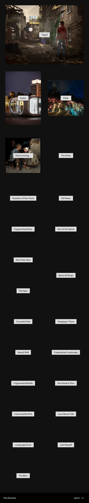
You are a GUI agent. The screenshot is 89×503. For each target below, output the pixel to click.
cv (82, 497)
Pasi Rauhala (10, 497)
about (77, 497)
